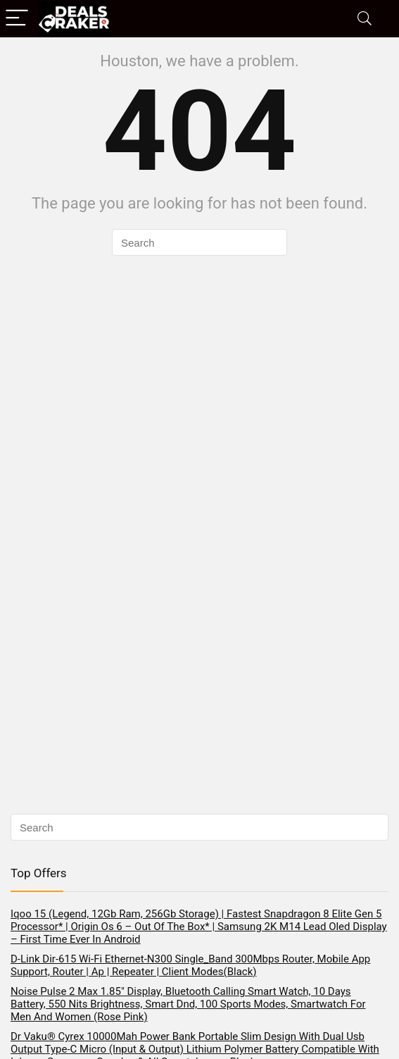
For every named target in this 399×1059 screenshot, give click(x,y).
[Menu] (17, 18)
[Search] (364, 18)
